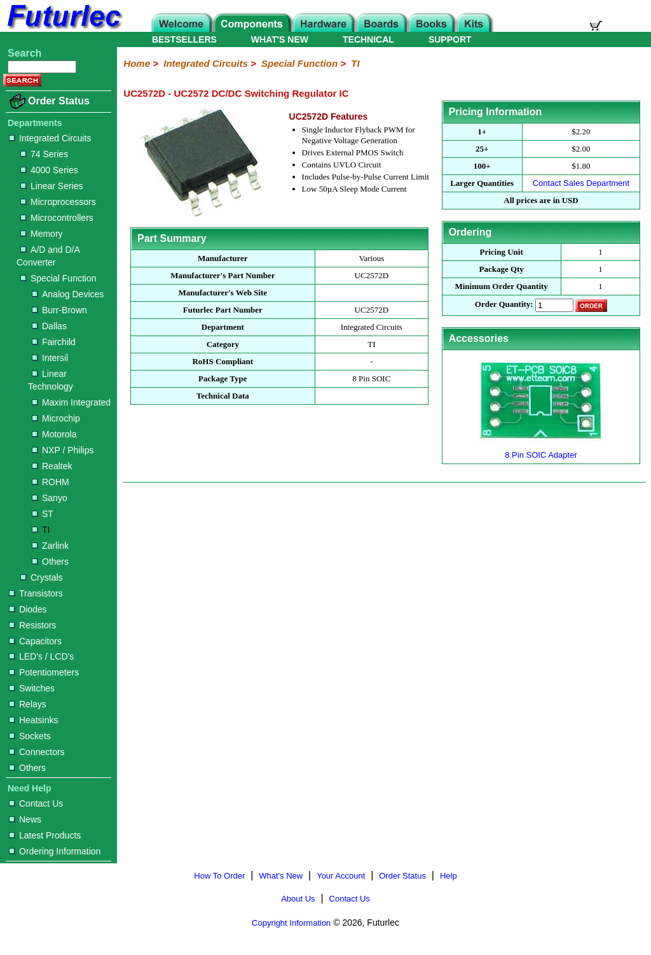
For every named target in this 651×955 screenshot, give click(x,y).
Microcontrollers (56, 218)
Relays (27, 704)
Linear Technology (50, 380)
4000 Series (49, 170)
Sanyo (49, 498)
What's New (281, 876)
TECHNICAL (368, 39)
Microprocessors (58, 202)
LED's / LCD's (41, 656)
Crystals (41, 577)
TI (41, 530)
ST (42, 514)
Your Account (341, 876)
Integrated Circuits (50, 138)
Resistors (32, 625)
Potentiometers (44, 672)
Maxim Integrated (71, 402)
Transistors (36, 593)
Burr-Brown (59, 310)
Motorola (54, 434)
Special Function (58, 278)
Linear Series (51, 186)
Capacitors (35, 641)
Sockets (30, 736)
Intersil (50, 358)
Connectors (37, 752)
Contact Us (36, 803)
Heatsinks (33, 720)
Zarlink (50, 546)
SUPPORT (450, 39)
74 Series (44, 154)
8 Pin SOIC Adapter (541, 450)
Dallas (49, 326)
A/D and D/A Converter (48, 255)
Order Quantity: (504, 304)
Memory (41, 234)
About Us (298, 898)
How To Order (219, 876)
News (25, 819)
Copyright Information (291, 923)
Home (136, 63)
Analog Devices (68, 294)
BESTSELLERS (184, 39)
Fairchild (54, 342)
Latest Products (45, 835)
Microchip (56, 418)
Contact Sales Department (581, 183)
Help (448, 876)
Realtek (52, 466)
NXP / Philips (62, 450)
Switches (32, 688)
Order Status (59, 101)
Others (50, 561)
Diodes (28, 609)
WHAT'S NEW (279, 39)
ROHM (50, 482)
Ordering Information (54, 851)
